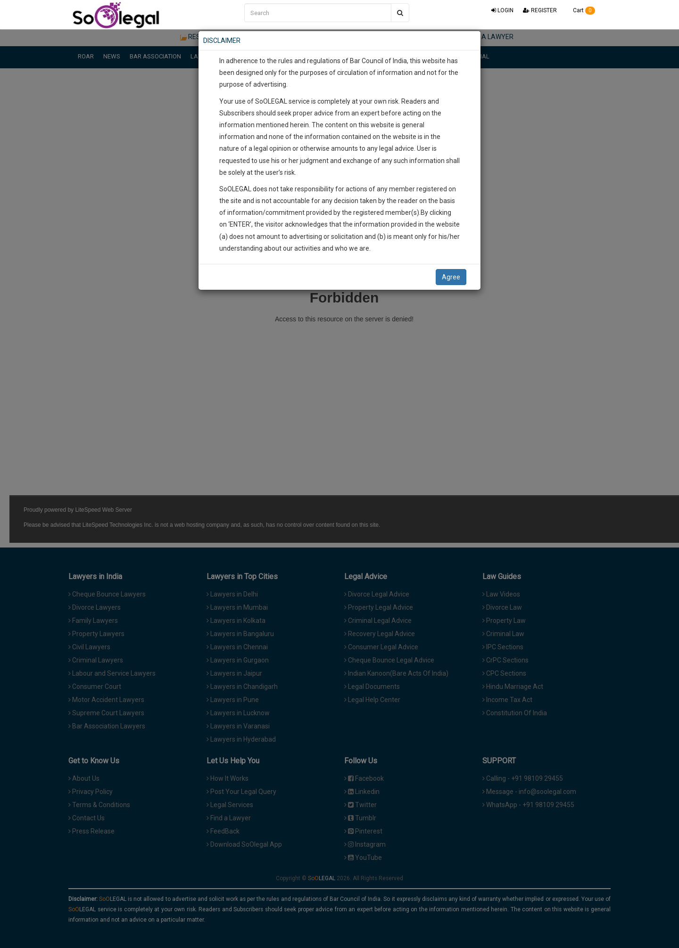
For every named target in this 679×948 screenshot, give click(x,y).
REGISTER (540, 10)
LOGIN (502, 10)
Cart (580, 10)
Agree (451, 277)
